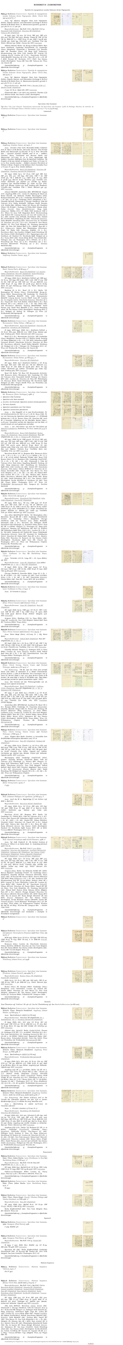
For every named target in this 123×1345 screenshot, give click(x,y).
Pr (28, 39)
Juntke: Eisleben (30, 1123)
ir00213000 (38, 43)
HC (6, 174)
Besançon (9, 394)
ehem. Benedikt (17, 1030)
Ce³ (25, 35)
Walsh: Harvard (6, 43)
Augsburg (6, 145)
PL (13, 459)
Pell (17, 37)
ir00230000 (30, 1206)
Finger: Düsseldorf (37, 509)
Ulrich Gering (15, 665)
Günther (3, 41)
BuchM (23, 215)
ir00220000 (8, 812)
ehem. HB (43, 234)
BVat (10, 203)
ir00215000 (8, 189)
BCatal (16, 814)
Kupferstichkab (34, 1030)
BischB (10, 55)
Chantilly (39, 180)
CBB (41, 278)
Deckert (23, 182)
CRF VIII (4, 645)
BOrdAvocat (16, 769)
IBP (41, 35)
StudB (11, 1133)
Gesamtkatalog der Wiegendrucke (14, 1341)
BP (8, 994)
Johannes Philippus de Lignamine (19, 796)
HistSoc (23, 1131)
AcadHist (43, 1313)
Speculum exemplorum (9, 429)
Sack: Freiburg (30, 185)
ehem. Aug (20, 1141)
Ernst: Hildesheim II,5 (20, 509)
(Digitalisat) (11, 31)
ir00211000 (35, 1303)
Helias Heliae (19, 323)
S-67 (34, 1024)
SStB (13, 1070)
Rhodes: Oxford (14, 185)
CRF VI (37, 280)
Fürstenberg (5, 1075)
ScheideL (22, 1139)
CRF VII (31, 747)
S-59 (23, 178)
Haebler (12, 1227)
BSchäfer (25, 1038)
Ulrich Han (42, 72)
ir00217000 (39, 334)
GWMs (3, 702)
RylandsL (43, 55)
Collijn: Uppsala (29, 751)
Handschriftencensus (62, 1004)
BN (2, 478)
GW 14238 (41, 429)
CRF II (11, 569)
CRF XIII (21, 282)
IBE (33, 35)
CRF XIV (40, 696)
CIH (33, 174)
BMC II (19, 1121)
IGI (10, 37)
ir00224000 (8, 288)
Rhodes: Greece (29, 37)
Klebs (15, 174)
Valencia (6, 1269)
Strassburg (7, 959)
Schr (24, 1022)
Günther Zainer (17, 145)
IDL (2, 37)
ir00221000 (42, 647)
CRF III (8, 612)
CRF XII (10, 282)
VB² (2, 808)
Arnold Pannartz (32, 839)
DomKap (34, 1073)
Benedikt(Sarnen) (28, 209)
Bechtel (23, 1167)
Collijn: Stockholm (8, 182)
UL (24, 526)
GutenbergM (30, 1075)
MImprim (25, 651)
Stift (10, 240)
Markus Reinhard (9, 1199)
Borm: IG (4, 286)
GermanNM (35, 1034)
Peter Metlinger (21, 394)
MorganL (26, 1137)
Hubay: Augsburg (29, 1065)
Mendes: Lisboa (7, 866)
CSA (38, 1061)
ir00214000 (8, 868)
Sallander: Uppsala (16, 1303)
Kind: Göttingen (18, 1301)
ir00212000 (33, 90)
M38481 (23, 592)
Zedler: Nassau (21, 43)
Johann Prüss (17, 959)
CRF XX (4, 749)
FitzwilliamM (24, 1129)
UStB (24, 53)
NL (23, 525)
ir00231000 (30, 1125)
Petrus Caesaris (14, 603)
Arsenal (44, 767)
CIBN (20, 39)
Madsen (40, 332)
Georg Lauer (13, 783)
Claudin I (32, 693)
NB (2, 63)
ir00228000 (24, 451)
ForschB (11, 209)
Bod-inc (15, 180)
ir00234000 (23, 1247)
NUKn (10, 712)
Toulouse (6, 973)
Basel (5, 269)
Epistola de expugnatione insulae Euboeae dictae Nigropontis (25, 15)
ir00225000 (21, 571)
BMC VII (21, 939)
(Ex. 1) (12, 437)
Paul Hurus (20, 1224)
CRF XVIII (24, 1119)
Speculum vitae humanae (37, 115)
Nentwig (16, 286)
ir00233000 (18, 1067)
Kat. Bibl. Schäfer (27, 1026)
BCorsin (17, 826)
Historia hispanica (39, 1267)
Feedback (90, 1344)
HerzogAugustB (17, 484)
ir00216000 (43, 700)
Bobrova (4, 1301)
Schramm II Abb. (34, 1115)
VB (2, 39)
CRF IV (32, 643)
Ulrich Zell (42, 16)
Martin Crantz (29, 665)
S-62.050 (44, 939)
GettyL (15, 300)
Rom (35, 72)
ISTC (32, 43)
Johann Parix (16, 973)
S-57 (15, 39)
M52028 (13, 1101)
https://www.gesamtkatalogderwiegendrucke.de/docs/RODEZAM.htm (43, 1341)
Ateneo (33, 1306)
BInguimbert (42, 707)
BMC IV (29, 808)
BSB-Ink (10, 39)
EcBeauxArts (10, 228)
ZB (10, 236)
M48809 (4, 430)
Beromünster (8, 323)
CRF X (18, 696)
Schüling (41, 1026)
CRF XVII (4, 698)
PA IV (7, 1271)
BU (41, 61)
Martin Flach (13, 269)
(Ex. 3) (40, 688)
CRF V (37, 176)
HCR (13, 330)
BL (22, 55)
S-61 (25, 332)
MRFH (24, 1015)
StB (28, 205)
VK (18, 35)
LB (44, 236)
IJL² (42, 1022)
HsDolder (31, 336)
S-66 (45, 1119)
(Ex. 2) (17, 437)
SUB (45, 93)
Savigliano (7, 933)
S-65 (28, 443)
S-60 (45, 505)
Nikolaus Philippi (37, 1197)
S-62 (45, 365)
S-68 (24, 1063)
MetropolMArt (14, 1034)
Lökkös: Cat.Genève (26, 369)
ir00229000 (41, 1169)
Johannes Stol (29, 603)
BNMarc (11, 902)
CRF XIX (21, 365)
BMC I (35, 39)
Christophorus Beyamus (22, 933)
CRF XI (41, 37)
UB (46, 53)
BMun (15, 375)
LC (32, 1081)
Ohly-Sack (23, 41)
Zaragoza (10, 1224)
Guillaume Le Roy (17, 553)
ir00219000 (23, 371)
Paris (5, 603)
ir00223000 (20, 755)
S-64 (28, 982)
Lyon (5, 553)
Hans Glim (39, 933)
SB (24, 46)
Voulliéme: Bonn (36, 449)
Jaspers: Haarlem (7, 510)
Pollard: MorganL (35, 614)
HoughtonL (5, 1131)
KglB (35, 51)
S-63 (45, 282)
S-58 (24, 862)
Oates (13, 41)
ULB (38, 49)
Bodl (26, 1036)
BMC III (21, 284)
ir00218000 (30, 512)
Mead (19, 90)
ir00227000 (8, 984)
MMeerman (43, 51)
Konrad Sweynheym (14, 839)
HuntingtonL (11, 1143)
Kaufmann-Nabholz (29, 278)
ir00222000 (8, 941)
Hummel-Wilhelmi (19, 184)
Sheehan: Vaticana (17, 449)
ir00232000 (8, 1028)
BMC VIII (5, 445)
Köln (35, 16)
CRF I (27, 280)
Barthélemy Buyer (39, 553)
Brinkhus (28, 180)
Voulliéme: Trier (38, 41)
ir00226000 (8, 616)
